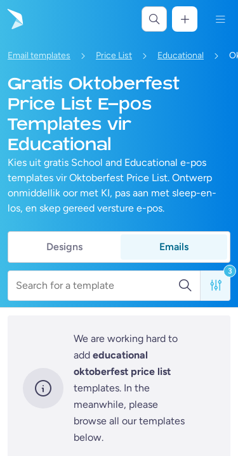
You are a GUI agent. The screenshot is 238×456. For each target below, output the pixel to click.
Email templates (39, 55)
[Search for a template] (97, 285)
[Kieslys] (220, 19)
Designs (64, 247)
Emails (173, 247)
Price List (114, 55)
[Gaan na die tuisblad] (14, 19)
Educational (180, 55)
